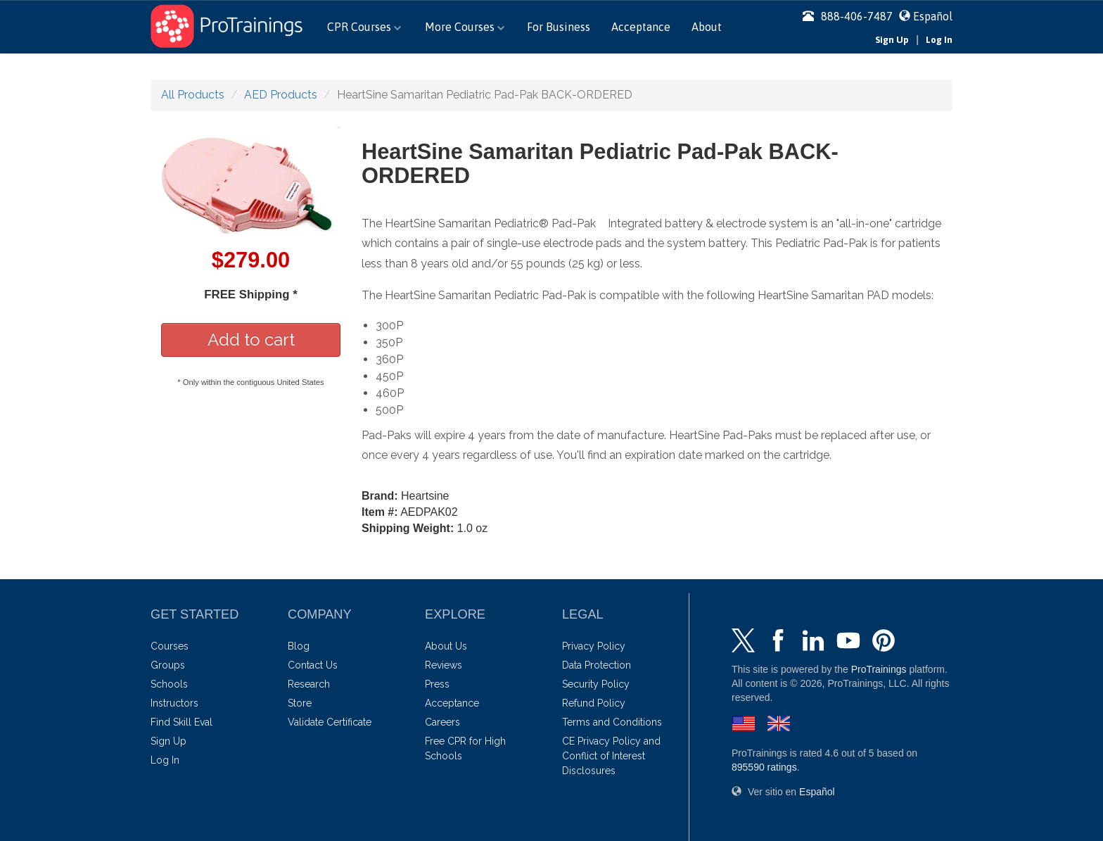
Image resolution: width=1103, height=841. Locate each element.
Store (300, 703)
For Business (558, 26)
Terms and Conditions (612, 722)
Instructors (174, 703)
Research (309, 684)
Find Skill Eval (181, 722)
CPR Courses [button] (364, 26)
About (706, 26)
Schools (169, 684)
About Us (446, 646)
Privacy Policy (593, 646)
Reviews (443, 665)
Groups (168, 665)
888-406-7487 (848, 16)
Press (437, 684)
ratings (764, 767)
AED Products (280, 94)
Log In (939, 39)
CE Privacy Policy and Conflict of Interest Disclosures (611, 755)
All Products (192, 94)
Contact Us (313, 665)
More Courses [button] (464, 26)
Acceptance (640, 26)
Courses (170, 646)
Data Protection (596, 665)
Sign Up (892, 39)
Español (932, 16)
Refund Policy (593, 703)
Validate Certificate (329, 722)
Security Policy (596, 684)
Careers (442, 722)
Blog (299, 646)
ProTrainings (879, 669)
